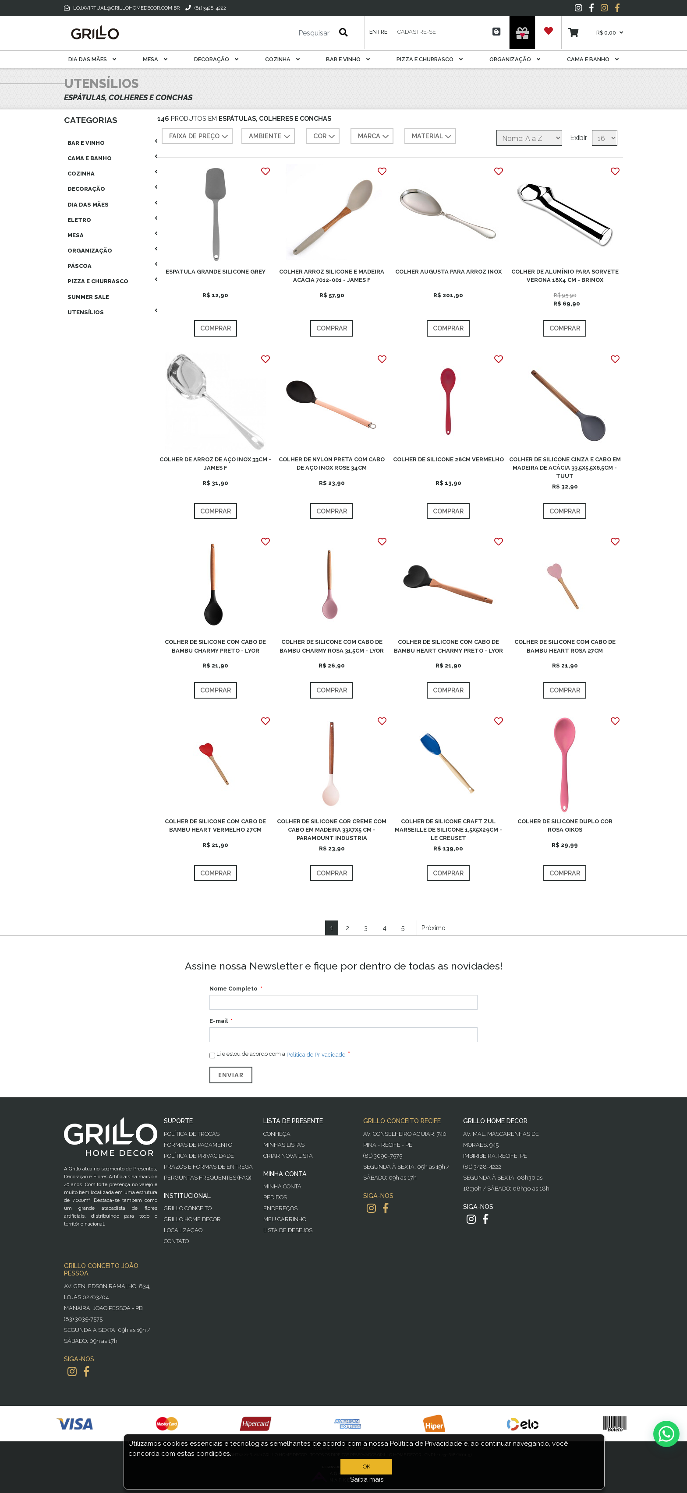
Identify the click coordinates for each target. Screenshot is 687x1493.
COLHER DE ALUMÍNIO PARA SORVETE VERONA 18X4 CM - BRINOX (565, 275)
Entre (378, 31)
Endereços (280, 1208)
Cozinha (282, 59)
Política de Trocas (192, 1134)
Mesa (155, 59)
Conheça (276, 1134)
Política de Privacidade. (317, 1054)
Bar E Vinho (348, 59)
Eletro (79, 220)
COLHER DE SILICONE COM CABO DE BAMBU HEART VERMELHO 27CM (215, 825)
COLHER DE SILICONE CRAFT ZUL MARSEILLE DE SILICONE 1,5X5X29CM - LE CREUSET (448, 829)
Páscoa (79, 266)
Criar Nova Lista (288, 1155)
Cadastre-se (416, 31)
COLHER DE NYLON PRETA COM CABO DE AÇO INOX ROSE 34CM (332, 463)
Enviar (231, 1075)
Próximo (433, 927)
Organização (514, 59)
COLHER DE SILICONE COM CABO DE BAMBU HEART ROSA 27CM (565, 646)
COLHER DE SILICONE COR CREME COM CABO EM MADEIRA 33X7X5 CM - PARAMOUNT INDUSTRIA (331, 829)
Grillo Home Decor (192, 1219)
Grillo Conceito (188, 1208)
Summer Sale (88, 297)
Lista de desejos (287, 1230)
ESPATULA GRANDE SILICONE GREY (216, 271)
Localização (183, 1230)
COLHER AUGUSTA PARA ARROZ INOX (448, 271)
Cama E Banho (593, 59)
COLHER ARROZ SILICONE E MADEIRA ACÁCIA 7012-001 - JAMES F (331, 275)
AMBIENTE (270, 136)
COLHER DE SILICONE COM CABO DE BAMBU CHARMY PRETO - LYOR (215, 646)
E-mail (218, 1021)
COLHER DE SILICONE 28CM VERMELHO (448, 459)
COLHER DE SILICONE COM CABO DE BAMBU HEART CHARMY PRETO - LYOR (448, 646)
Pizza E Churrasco (430, 59)
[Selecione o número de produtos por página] (604, 138)
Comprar (215, 328)
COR (325, 136)
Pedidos (275, 1197)
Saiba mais (367, 1479)
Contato (176, 1241)
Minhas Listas (284, 1145)
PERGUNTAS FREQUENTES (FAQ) (207, 1177)
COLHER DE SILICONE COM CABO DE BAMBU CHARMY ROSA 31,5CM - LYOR (332, 646)
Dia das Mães (92, 59)
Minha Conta (282, 1186)
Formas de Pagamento (198, 1145)
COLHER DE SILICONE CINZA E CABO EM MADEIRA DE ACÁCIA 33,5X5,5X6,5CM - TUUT (565, 467)
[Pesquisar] (288, 33)
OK (366, 1466)
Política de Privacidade (199, 1155)
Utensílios (85, 312)
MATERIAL (432, 136)
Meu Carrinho (284, 1219)
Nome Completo (233, 988)
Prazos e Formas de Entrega (208, 1166)
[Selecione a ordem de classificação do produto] (529, 138)
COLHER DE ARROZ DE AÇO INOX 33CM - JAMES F (215, 463)
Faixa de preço (199, 136)
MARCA (374, 136)
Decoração (216, 59)
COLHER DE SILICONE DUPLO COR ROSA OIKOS (565, 825)
